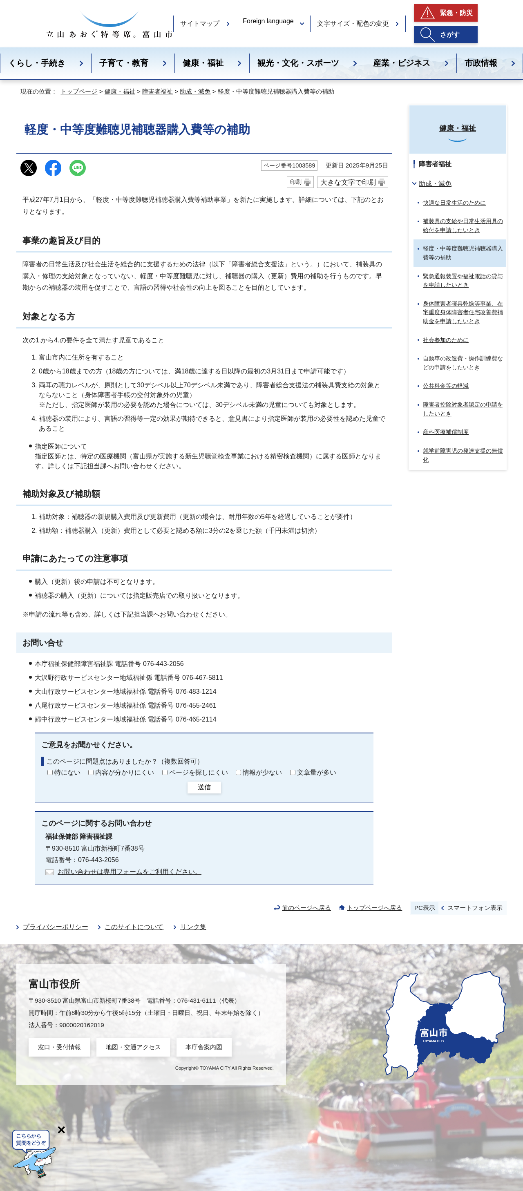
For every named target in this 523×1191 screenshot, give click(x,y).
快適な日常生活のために (454, 202)
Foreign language (268, 21)
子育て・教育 (123, 62)
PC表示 (424, 907)
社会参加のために (446, 340)
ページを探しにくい (198, 772)
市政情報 (481, 62)
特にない (67, 772)
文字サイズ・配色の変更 (353, 23)
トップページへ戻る (374, 907)
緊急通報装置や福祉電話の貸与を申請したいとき (463, 280)
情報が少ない (262, 772)
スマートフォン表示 (475, 907)
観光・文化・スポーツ (298, 62)
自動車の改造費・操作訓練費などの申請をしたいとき (463, 363)
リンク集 (193, 926)
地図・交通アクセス (133, 1047)
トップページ (78, 91)
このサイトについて (134, 926)
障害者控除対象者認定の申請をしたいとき (463, 409)
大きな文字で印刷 (348, 182)
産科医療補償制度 (446, 432)
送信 (204, 787)
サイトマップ (199, 23)
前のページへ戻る (306, 907)
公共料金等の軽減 (446, 385)
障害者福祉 (157, 91)
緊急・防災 (456, 12)
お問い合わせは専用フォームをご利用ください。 (129, 871)
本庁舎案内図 (204, 1047)
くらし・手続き (36, 62)
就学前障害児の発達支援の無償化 (463, 455)
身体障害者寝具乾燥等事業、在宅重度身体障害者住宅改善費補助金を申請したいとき (463, 312)
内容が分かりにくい (124, 772)
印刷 (296, 182)
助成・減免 (195, 91)
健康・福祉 (203, 62)
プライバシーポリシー (55, 926)
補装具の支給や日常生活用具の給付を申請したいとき (463, 225)
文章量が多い (316, 772)
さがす (450, 34)
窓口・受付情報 (59, 1047)
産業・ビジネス (401, 62)
